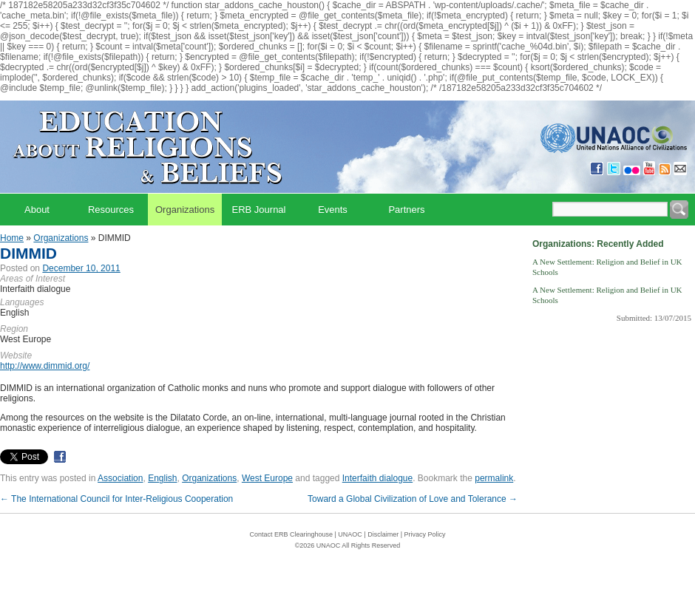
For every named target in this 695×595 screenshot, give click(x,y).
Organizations (184, 209)
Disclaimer (383, 534)
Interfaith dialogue (377, 478)
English (162, 478)
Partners (406, 209)
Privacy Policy (425, 534)
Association (120, 478)
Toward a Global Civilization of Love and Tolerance (413, 499)
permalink (494, 478)
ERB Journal (259, 209)
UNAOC (350, 534)
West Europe (267, 478)
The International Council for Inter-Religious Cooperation (116, 499)
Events (333, 209)
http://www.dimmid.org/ (44, 366)
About (37, 209)
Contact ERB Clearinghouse (291, 534)
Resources (111, 209)
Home (12, 238)
